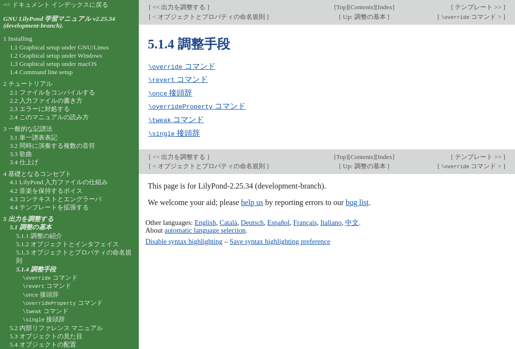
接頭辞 (170, 92)
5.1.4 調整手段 (36, 269)
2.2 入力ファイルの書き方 (46, 100)
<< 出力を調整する (179, 7)
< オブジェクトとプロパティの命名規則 (208, 16)
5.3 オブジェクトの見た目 (46, 336)
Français (305, 220)
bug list (357, 201)
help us (252, 201)
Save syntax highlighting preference (280, 239)
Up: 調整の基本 (364, 16)
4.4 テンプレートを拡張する (49, 207)
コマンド (181, 66)
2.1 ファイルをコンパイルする (52, 92)
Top (341, 7)
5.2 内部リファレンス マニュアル (56, 328)
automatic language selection (205, 228)
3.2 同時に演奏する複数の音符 (52, 145)
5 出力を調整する (28, 218)
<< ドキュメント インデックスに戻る (56, 4)
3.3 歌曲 (21, 154)
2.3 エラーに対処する (40, 108)
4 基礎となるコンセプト (37, 173)
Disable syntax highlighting (183, 239)
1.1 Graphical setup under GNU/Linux (59, 47)
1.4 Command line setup (41, 72)
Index (385, 7)
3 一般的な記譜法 (27, 128)
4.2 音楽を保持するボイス (46, 190)
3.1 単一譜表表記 (33, 137)
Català (228, 220)
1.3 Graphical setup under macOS (53, 63)
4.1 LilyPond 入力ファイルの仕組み (59, 182)
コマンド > (471, 16)
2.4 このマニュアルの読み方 (49, 117)
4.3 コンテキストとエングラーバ (55, 199)
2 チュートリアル (27, 83)
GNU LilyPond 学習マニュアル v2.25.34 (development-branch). (59, 22)
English (205, 220)
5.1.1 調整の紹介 (39, 235)
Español (278, 220)
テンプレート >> (478, 7)
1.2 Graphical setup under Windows (56, 55)
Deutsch (252, 220)
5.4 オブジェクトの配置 (43, 344)
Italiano (331, 220)
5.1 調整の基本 (30, 227)
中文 (352, 220)
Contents (361, 7)
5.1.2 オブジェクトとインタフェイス (67, 244)
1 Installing (18, 38)
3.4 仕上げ (24, 162)
